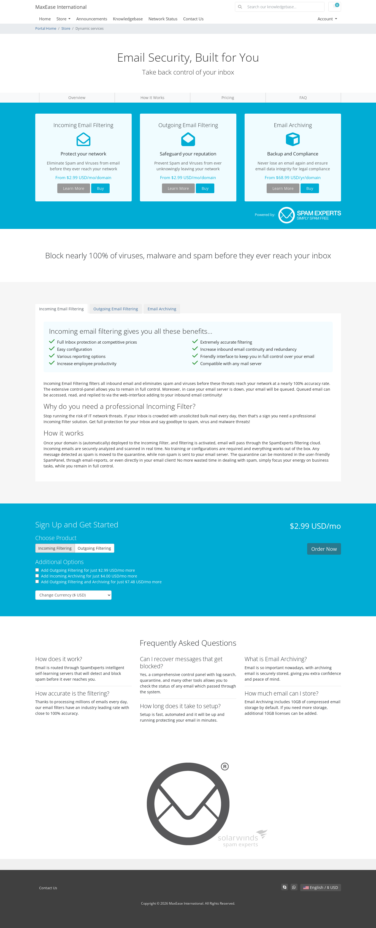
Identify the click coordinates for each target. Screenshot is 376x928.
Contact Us (193, 18)
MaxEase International (61, 7)
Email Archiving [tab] (162, 308)
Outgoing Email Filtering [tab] (115, 308)
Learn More (73, 188)
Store (61, 18)
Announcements (91, 18)
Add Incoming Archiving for (86, 576)
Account (326, 18)
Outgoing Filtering (94, 548)
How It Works (152, 97)
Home (45, 18)
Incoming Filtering (55, 548)
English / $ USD (320, 887)
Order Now (324, 549)
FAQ (303, 97)
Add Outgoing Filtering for (85, 570)
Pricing (227, 97)
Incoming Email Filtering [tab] (61, 308)
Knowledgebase (128, 18)
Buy (100, 188)
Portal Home (45, 28)
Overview (76, 97)
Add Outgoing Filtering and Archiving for (98, 581)
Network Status (162, 18)
